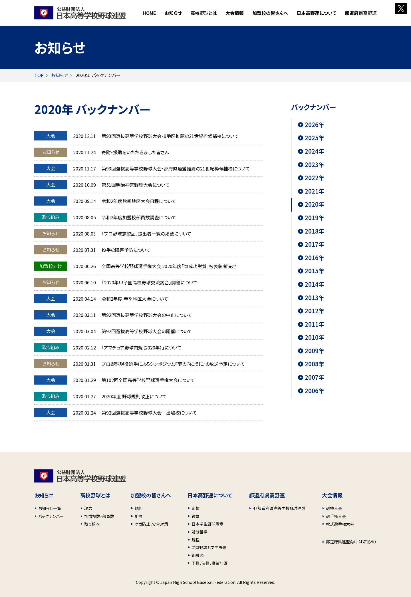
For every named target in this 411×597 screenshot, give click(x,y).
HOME (149, 12)
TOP (39, 75)
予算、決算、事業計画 (209, 563)
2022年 (314, 177)
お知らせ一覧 (49, 508)
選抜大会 (334, 508)
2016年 (314, 257)
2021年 (314, 191)
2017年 (314, 244)
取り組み (92, 524)
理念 (88, 508)
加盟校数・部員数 (99, 516)
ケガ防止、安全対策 (151, 524)
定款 (196, 508)
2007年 (314, 377)
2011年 (314, 324)
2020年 (314, 204)
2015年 (314, 271)
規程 (196, 539)
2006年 (314, 390)
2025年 (314, 137)
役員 (196, 516)
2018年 (314, 231)
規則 (139, 508)
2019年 (314, 217)
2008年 (314, 364)
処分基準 (199, 531)
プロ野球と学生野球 (209, 547)
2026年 (314, 124)
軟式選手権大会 (340, 524)
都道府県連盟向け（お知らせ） (351, 541)
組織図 (198, 555)
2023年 (314, 164)
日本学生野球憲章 (207, 524)
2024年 (314, 151)
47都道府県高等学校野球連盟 (279, 508)
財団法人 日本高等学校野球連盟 (80, 12)
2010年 (314, 337)
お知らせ (173, 12)
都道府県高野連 (361, 12)
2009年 (314, 350)
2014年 (314, 284)
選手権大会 (336, 516)
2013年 (314, 297)
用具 (139, 516)
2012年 (314, 310)
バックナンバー (51, 516)
